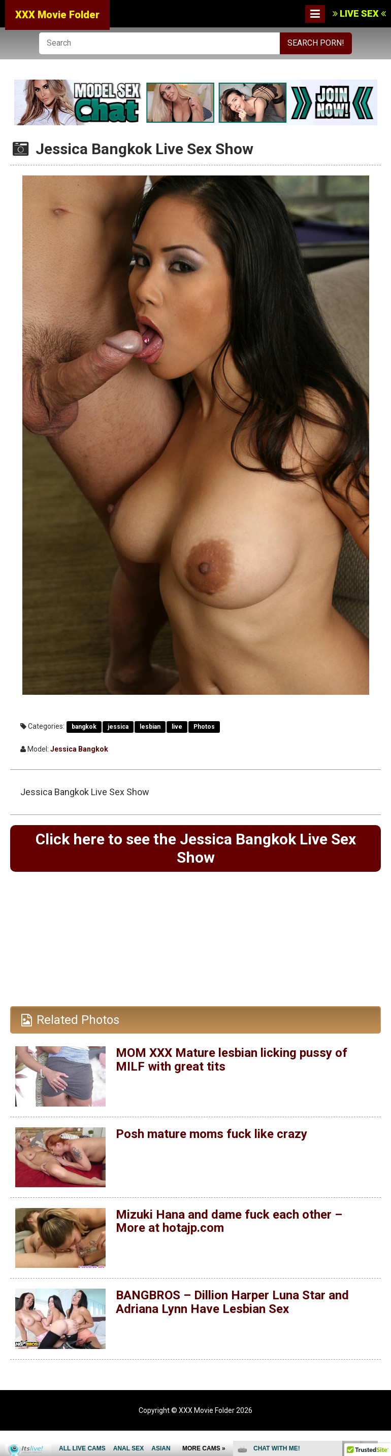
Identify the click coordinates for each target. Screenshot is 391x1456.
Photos (204, 726)
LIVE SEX (359, 13)
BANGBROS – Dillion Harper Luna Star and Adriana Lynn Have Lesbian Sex (232, 1302)
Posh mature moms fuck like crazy (211, 1134)
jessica (118, 726)
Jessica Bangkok (79, 749)
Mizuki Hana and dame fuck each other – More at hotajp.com (229, 1221)
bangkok (84, 726)
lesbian (150, 726)
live (177, 726)
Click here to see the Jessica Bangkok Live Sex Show (196, 848)
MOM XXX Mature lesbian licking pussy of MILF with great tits (231, 1059)
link (382, 1297)
